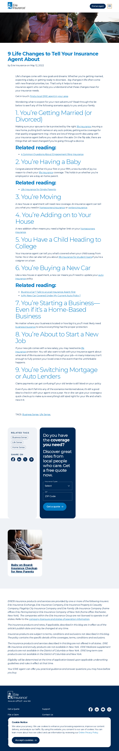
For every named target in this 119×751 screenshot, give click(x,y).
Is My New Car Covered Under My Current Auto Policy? (51, 295)
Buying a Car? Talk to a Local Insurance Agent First (48, 292)
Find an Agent (98, 6)
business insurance (25, 327)
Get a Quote (13, 709)
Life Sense (45, 414)
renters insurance (77, 207)
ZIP (46, 492)
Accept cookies (24, 740)
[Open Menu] (109, 6)
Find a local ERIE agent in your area (49, 96)
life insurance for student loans (75, 257)
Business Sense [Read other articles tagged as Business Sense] (19, 437)
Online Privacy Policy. (89, 732)
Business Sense (30, 414)
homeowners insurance (52, 207)
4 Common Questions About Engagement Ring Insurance (52, 154)
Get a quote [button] (53, 506)
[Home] (17, 5)
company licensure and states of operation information (59, 619)
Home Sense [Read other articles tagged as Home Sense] (18, 447)
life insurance (84, 126)
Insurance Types (51, 481)
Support (46, 709)
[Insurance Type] (57, 486)
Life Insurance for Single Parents (38, 189)
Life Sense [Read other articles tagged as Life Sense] (17, 442)
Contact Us (47, 714)
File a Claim (13, 714)
